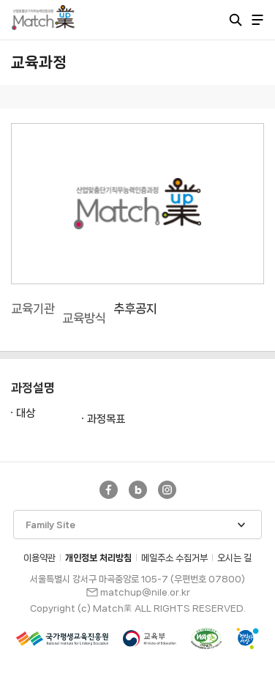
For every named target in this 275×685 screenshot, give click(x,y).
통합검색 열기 (235, 19)
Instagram (167, 490)
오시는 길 (234, 558)
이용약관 (39, 558)
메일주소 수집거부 (174, 558)
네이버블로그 (138, 490)
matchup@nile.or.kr (145, 592)
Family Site (50, 525)
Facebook (108, 490)
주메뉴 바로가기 (0, 0)
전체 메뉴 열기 (257, 19)
